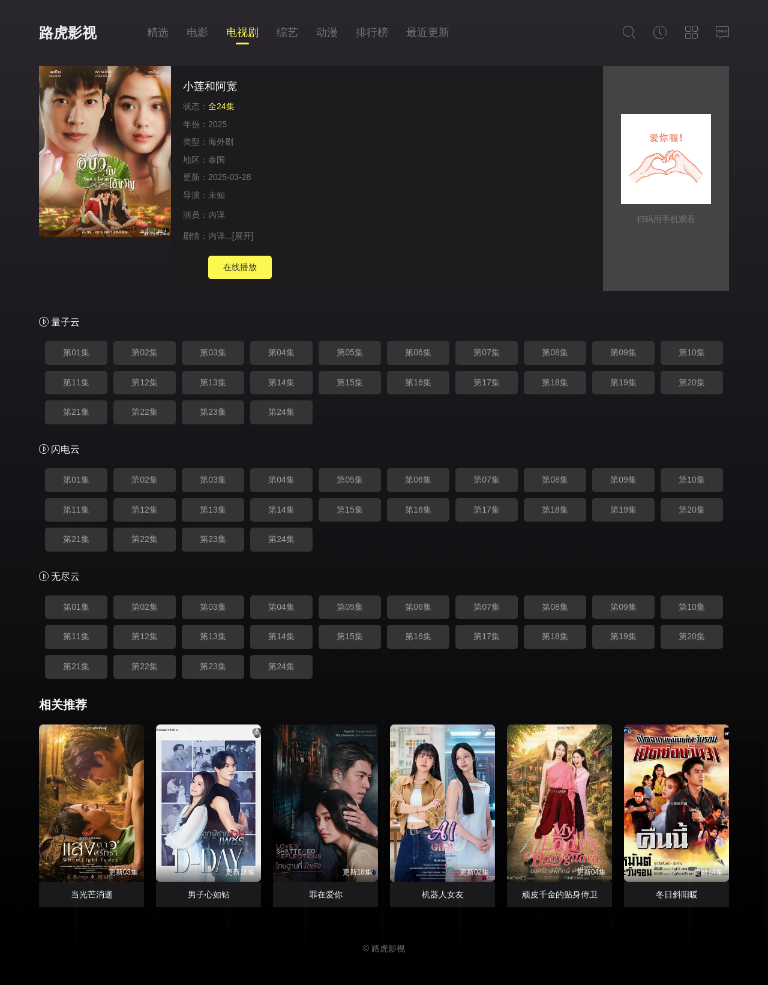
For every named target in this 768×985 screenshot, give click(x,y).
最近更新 (427, 32)
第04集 (281, 352)
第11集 (76, 382)
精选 (158, 32)
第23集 (213, 412)
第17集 (486, 382)
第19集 (623, 382)
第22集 (144, 412)
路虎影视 (68, 33)
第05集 (350, 352)
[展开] (243, 236)
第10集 (692, 352)
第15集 (350, 382)
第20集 (692, 382)
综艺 (287, 32)
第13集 (213, 382)
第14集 (281, 382)
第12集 (144, 382)
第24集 (281, 412)
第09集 (623, 352)
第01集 (76, 352)
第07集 (486, 352)
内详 (216, 215)
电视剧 (242, 32)
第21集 (76, 412)
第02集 (144, 352)
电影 (197, 32)
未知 (216, 195)
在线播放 (240, 267)
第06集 (418, 352)
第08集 (555, 352)
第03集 (213, 352)
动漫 (327, 32)
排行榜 (372, 32)
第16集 (418, 382)
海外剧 (220, 141)
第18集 (555, 382)
